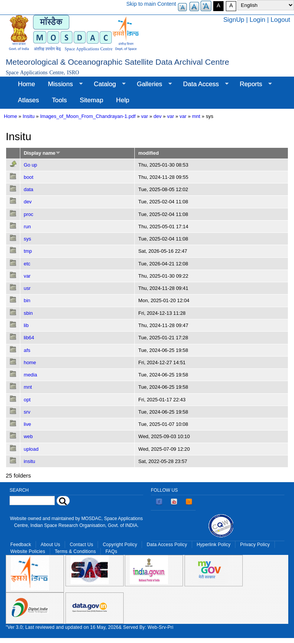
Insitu (28, 116)
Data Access (202, 84)
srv (27, 412)
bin (27, 300)
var (144, 116)
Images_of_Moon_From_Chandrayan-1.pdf (88, 116)
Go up (30, 165)
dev (158, 116)
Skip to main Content (151, 4)
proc (28, 214)
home (30, 362)
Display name (42, 153)
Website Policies (27, 551)
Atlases (28, 100)
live (27, 424)
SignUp (233, 19)
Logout (280, 19)
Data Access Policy (167, 544)
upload (31, 449)
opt (27, 399)
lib (26, 325)
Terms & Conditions (75, 551)
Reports (252, 84)
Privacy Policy (255, 544)
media (30, 375)
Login (257, 19)
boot (28, 177)
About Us (50, 544)
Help (122, 100)
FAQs (111, 551)
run (27, 226)
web (28, 436)
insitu (29, 461)
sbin (28, 313)
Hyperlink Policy (213, 544)
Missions (61, 84)
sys (27, 239)
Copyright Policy (120, 544)
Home (26, 84)
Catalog (106, 84)
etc (27, 264)
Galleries (151, 84)
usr (27, 288)
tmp (28, 251)
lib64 (29, 337)
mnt (196, 116)
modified (148, 153)
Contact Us (81, 544)
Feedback (20, 544)
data (28, 189)
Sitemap (91, 100)
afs (27, 350)
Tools (59, 100)
